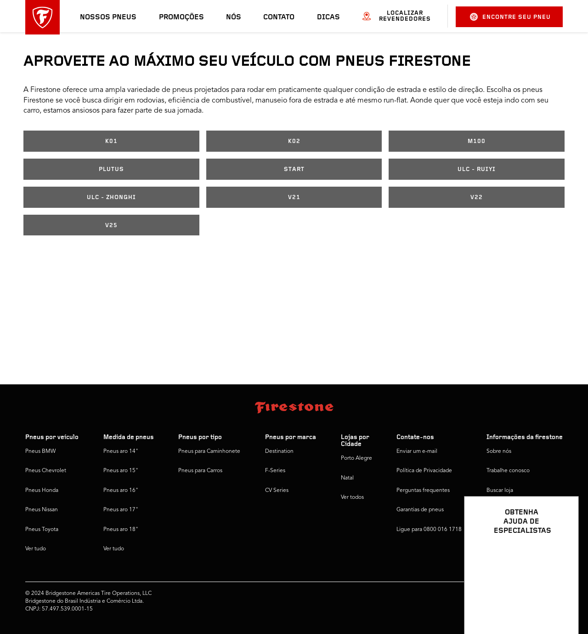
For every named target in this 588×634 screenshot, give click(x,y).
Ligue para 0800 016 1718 (429, 529)
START (294, 169)
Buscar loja (499, 490)
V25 (111, 225)
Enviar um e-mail (416, 451)
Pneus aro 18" (120, 529)
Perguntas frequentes (423, 490)
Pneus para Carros (200, 471)
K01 (111, 141)
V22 (476, 197)
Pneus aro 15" (120, 471)
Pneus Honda (41, 490)
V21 (294, 197)
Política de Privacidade (424, 471)
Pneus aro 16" (120, 490)
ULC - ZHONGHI (111, 197)
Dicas (328, 17)
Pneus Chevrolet (45, 471)
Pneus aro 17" (120, 510)
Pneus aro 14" (120, 451)
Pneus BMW (40, 451)
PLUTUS (111, 169)
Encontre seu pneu (510, 17)
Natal (347, 478)
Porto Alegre (356, 458)
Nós (233, 17)
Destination (279, 451)
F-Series (275, 471)
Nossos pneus (108, 17)
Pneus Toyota (41, 529)
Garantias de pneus (420, 510)
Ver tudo (35, 549)
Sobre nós (498, 451)
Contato (278, 17)
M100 (477, 141)
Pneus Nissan (41, 510)
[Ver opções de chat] (561, 600)
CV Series (276, 490)
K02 (294, 141)
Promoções (181, 17)
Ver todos (352, 497)
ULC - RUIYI (477, 169)
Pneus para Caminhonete (209, 451)
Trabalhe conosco (508, 471)
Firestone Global (506, 529)
